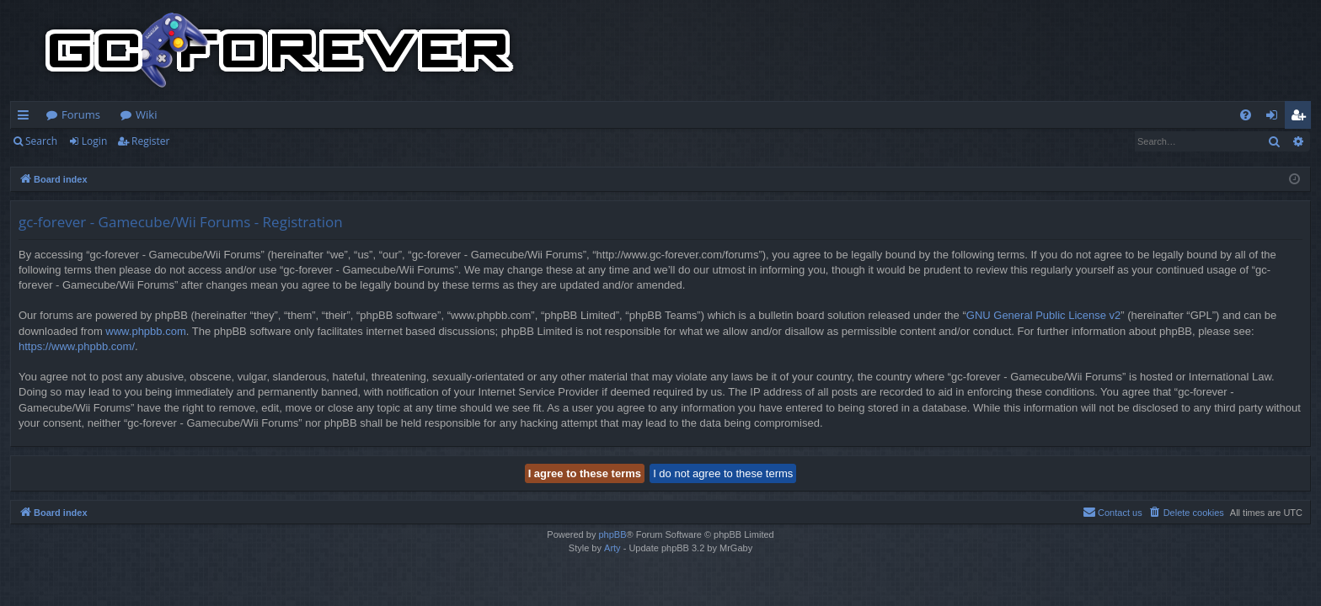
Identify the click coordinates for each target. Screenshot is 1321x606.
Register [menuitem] (1301, 118)
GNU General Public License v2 (1043, 315)
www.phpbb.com (145, 331)
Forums (81, 114)
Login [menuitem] (1275, 118)
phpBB (612, 534)
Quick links (26, 118)
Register (150, 141)
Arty (612, 548)
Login (94, 141)
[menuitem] (1246, 115)
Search (41, 141)
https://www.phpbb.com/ (77, 346)
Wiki (146, 114)
